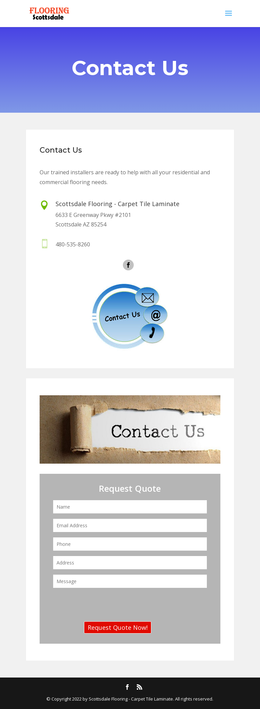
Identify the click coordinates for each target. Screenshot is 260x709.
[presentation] (104, 606)
